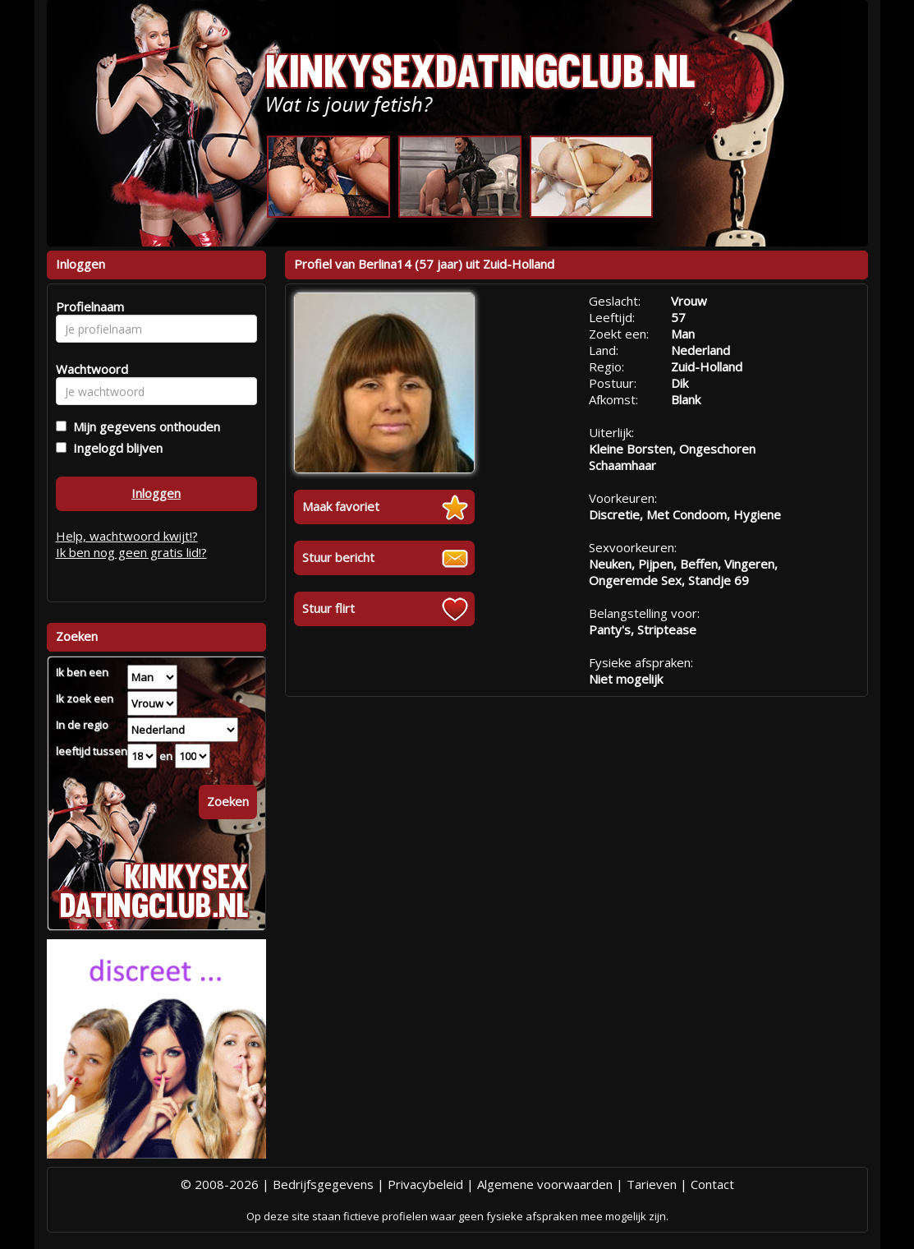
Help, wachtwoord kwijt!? (127, 536)
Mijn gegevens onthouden (143, 426)
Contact (712, 1184)
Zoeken (228, 801)
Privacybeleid (425, 1184)
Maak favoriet (340, 506)
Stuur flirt (328, 608)
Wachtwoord (87, 369)
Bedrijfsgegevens (323, 1184)
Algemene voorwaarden (545, 1184)
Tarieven (652, 1184)
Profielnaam (87, 306)
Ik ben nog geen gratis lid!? (131, 552)
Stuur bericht (338, 557)
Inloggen (156, 493)
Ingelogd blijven (115, 448)
